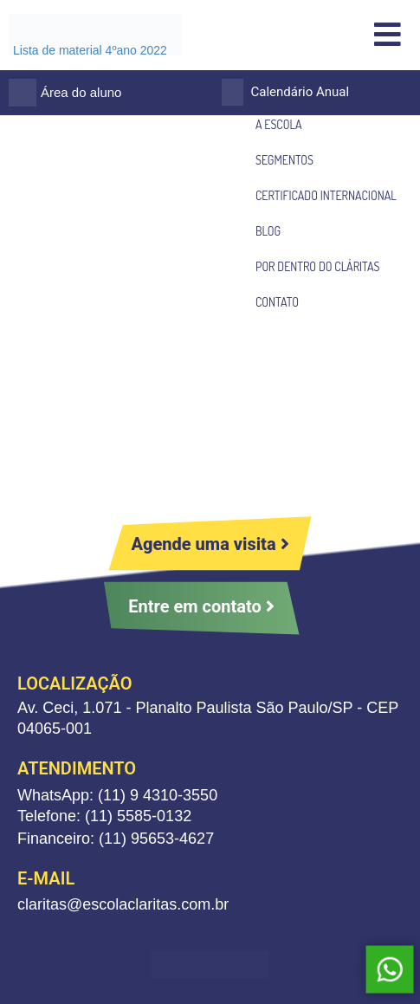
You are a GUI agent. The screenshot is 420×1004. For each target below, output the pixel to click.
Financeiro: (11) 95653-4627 (115, 838)
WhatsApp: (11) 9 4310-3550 (117, 795)
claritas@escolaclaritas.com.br (123, 904)
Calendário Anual (300, 92)
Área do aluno (81, 92)
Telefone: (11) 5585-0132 (104, 816)
